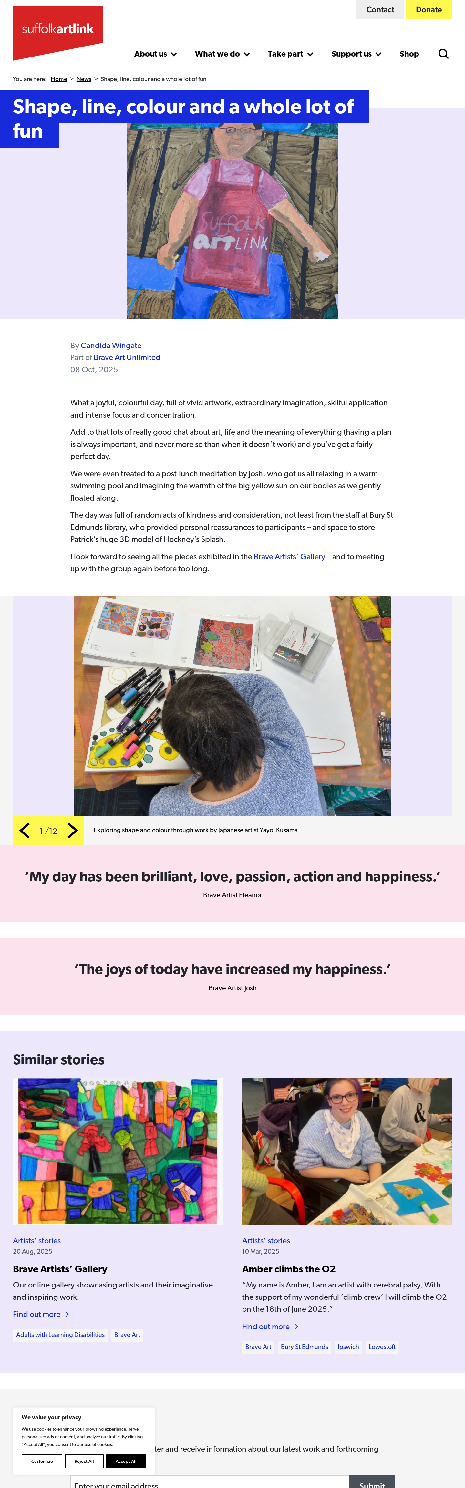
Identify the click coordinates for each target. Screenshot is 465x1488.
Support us (352, 54)
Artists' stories (37, 1241)
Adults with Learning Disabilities (60, 1335)
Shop (409, 54)
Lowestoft (382, 1347)
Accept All (126, 1461)
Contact (380, 9)
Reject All (84, 1461)
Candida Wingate (111, 346)
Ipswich (348, 1347)
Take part (286, 54)
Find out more (36, 1315)
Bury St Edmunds (304, 1347)
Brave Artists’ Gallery (289, 557)
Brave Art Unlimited (127, 358)
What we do (218, 54)
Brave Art (127, 1335)
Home (59, 80)
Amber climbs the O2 (289, 1270)
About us (151, 54)
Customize (42, 1461)
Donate (429, 9)
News (84, 80)
